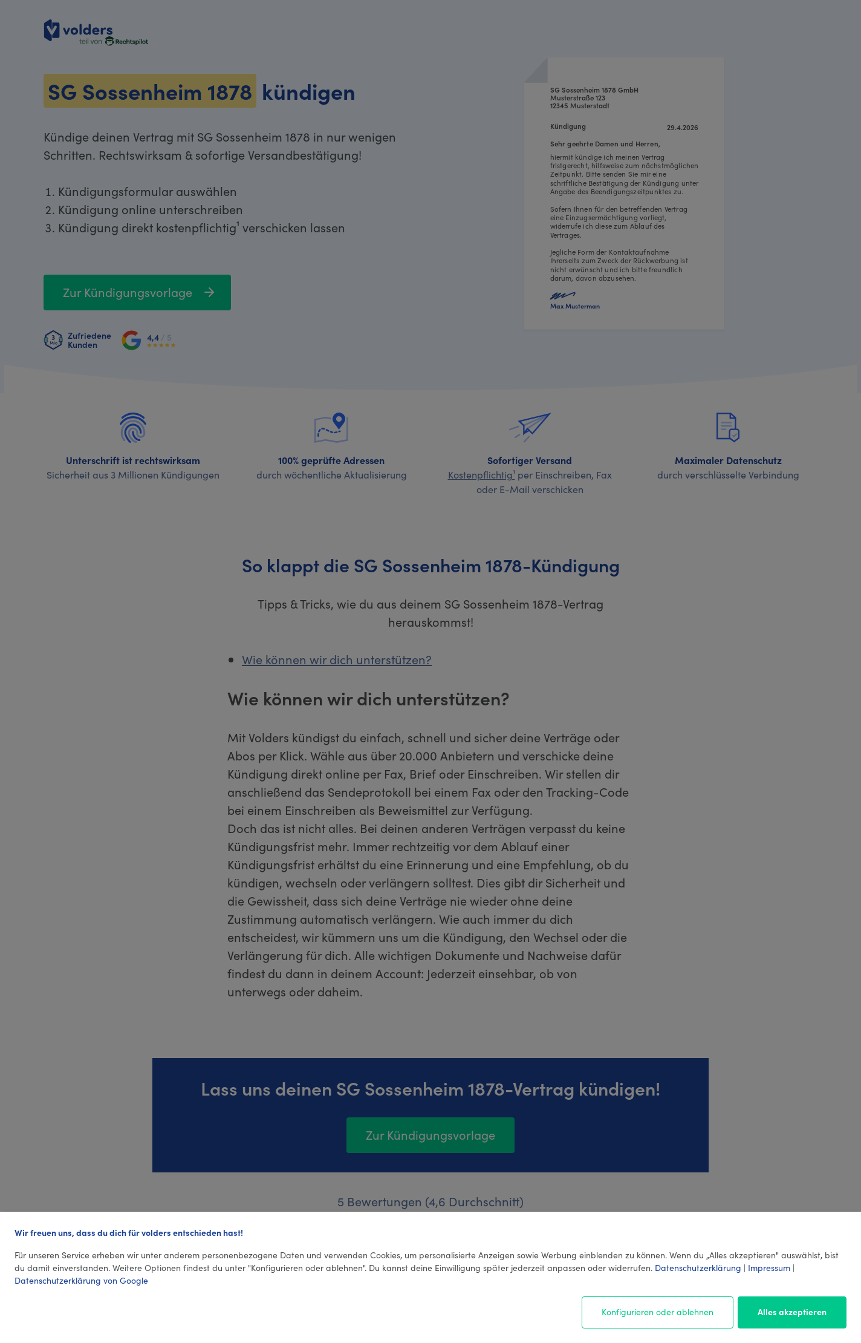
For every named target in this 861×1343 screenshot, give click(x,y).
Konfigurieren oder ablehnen (657, 1311)
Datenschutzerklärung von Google (81, 1280)
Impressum (769, 1267)
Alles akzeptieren (792, 1311)
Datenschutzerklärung (698, 1267)
